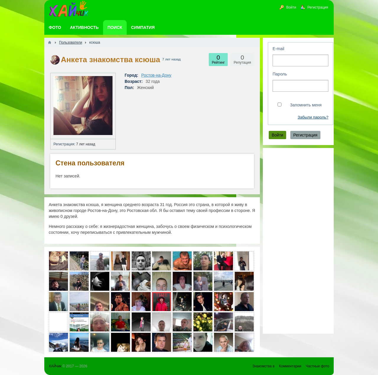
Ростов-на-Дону (156, 75)
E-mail (278, 48)
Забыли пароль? (313, 117)
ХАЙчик (55, 366)
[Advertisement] (298, 240)
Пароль (280, 74)
